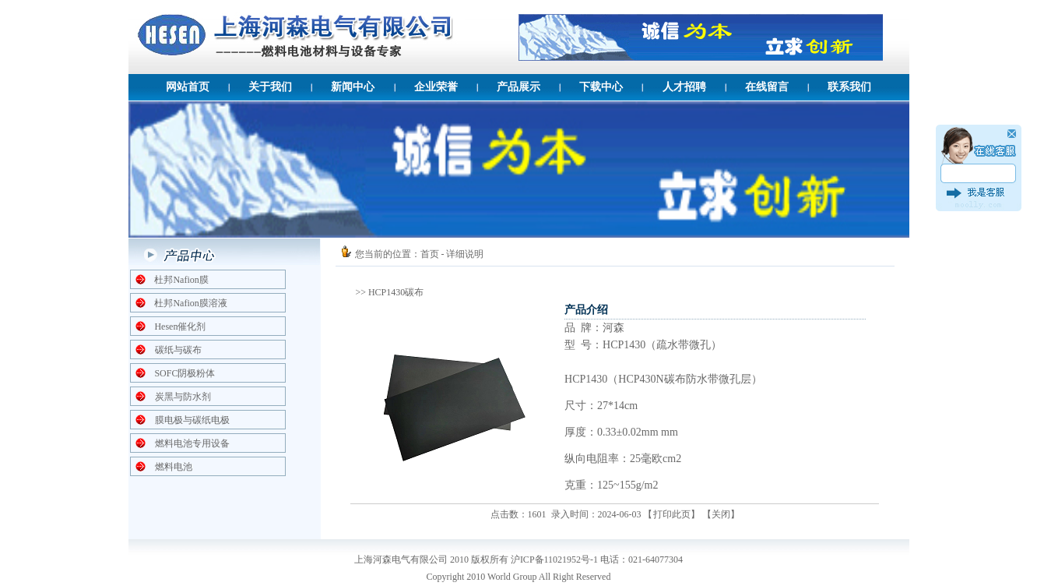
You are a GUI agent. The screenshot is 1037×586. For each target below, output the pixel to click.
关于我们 (270, 87)
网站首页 (187, 87)
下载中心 (601, 87)
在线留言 (767, 87)
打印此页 (672, 514)
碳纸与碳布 (178, 349)
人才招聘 (684, 87)
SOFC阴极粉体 (184, 373)
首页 (429, 254)
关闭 (721, 514)
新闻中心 (352, 87)
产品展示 (518, 87)
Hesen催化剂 (180, 326)
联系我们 (849, 87)
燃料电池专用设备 (192, 443)
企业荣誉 (436, 87)
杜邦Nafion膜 (181, 279)
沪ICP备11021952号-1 (554, 559)
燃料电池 (173, 466)
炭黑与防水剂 (183, 396)
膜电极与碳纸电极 (192, 420)
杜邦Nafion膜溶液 (190, 303)
